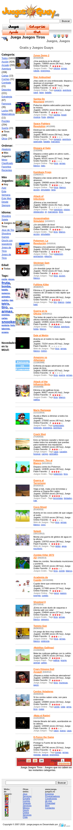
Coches (6, 79)
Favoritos (6, 166)
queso (63, 730)
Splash (37, 531)
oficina (57, 68)
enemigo (6, 315)
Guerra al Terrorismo (39, 482)
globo (58, 546)
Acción (5, 61)
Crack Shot (39, 434)
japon (36, 685)
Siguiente (64, 763)
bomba (6, 286)
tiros (56, 163)
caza (56, 451)
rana (53, 190)
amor (56, 593)
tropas (58, 752)
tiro (5, 307)
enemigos (45, 71)
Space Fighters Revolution (41, 125)
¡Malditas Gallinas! (43, 647)
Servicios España (27, 797)
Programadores (52, 796)
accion (36, 190)
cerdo (57, 707)
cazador (63, 451)
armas (7, 311)
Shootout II (39, 602)
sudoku (5, 300)
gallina (36, 399)
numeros (6, 293)
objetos (50, 117)
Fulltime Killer (41, 284)
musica (36, 117)
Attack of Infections (39, 197)
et (46, 212)
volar (63, 707)
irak (35, 500)
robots (36, 71)
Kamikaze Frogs (42, 172)
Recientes (7, 170)
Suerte (5, 128)
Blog (47, 805)
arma (68, 707)
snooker (9, 322)
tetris (5, 303)
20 (35, 760)
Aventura (6, 68)
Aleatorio (6, 149)
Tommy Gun (40, 626)
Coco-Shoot (40, 507)
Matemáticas (8, 114)
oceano (5, 332)
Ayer (4, 188)
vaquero (45, 619)
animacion (38, 256)
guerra (62, 375)
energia (37, 595)
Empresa (49, 794)
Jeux (25, 794)
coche (4, 279)
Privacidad (50, 803)
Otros (4, 138)
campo (45, 454)
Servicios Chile (27, 816)
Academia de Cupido (40, 578)
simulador (45, 190)
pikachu (48, 256)
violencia (45, 641)
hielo (12, 325)
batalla (5, 290)
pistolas (37, 755)
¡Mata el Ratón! (41, 715)
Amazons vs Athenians (40, 359)
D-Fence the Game (43, 737)
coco (43, 524)
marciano (55, 141)
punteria (5, 325)
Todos (5, 58)
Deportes (6, 89)
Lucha (5, 110)
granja (64, 660)
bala (35, 304)
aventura (67, 90)
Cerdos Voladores (43, 691)
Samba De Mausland (39, 100)
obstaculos (38, 212)
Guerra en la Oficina (40, 312)
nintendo (37, 428)
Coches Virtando (27, 802)
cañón (44, 662)
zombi (61, 571)
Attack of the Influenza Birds (41, 383)
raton (56, 730)
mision (67, 209)
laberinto (6, 329)
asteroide (37, 141)
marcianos (53, 212)
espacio (58, 90)
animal (36, 662)
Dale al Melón (40, 335)
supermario (58, 425)
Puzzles (6, 121)
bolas (36, 329)
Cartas (5, 75)
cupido (45, 595)
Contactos (50, 808)
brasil (63, 115)
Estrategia (7, 96)
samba (57, 115)
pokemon (58, 254)
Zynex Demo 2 (41, 55)
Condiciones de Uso (51, 799)
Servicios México (27, 806)
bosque (36, 454)
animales (6, 297)
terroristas (58, 498)
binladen (68, 498)
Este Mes (6, 198)
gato (43, 165)
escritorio (37, 548)
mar (11, 300)
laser (41, 92)
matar (68, 302)
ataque (45, 755)
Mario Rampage (42, 410)
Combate (6, 82)
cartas (4, 318)
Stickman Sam (41, 263)
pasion (63, 593)
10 (28, 760)
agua (64, 546)
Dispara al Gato (42, 148)
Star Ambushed (42, 77)
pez (11, 308)
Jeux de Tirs (8, 230)
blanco (36, 165)
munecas (63, 682)
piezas (11, 279)
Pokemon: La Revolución (40, 242)
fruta (6, 283)
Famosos (6, 103)
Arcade (5, 65)
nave (35, 92)
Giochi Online (26, 811)
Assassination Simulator (41, 219)
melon (44, 351)
